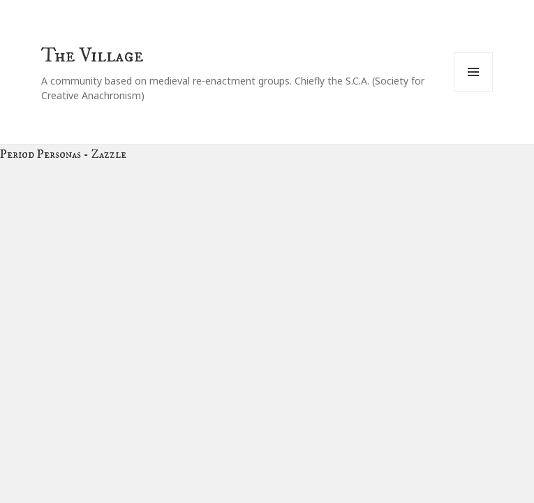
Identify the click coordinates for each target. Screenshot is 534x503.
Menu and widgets (473, 91)
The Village (92, 55)
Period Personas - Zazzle (63, 154)
